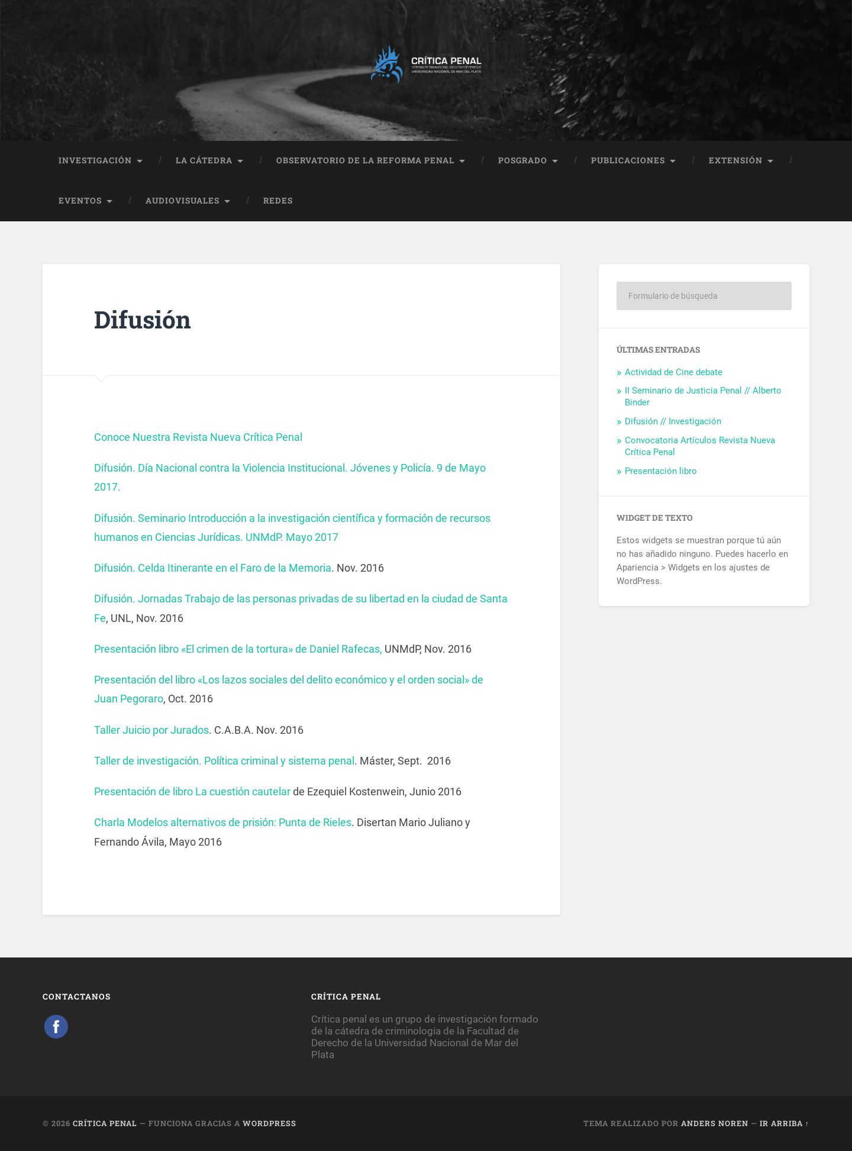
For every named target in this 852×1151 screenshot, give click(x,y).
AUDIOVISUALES (183, 200)
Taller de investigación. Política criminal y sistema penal (224, 761)
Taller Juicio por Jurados (151, 730)
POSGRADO (522, 160)
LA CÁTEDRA (204, 160)
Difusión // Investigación (673, 421)
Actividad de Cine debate (673, 372)
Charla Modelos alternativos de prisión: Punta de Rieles (222, 822)
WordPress (269, 1123)
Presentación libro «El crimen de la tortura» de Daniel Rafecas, (239, 649)
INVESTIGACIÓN (95, 160)
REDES (278, 200)
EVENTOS (80, 200)
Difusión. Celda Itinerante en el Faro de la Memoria (212, 568)
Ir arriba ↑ (784, 1123)
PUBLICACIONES (628, 160)
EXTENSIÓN (736, 160)
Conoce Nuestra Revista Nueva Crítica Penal (198, 437)
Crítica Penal (105, 1123)
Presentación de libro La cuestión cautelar (192, 791)
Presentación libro (661, 471)
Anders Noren (714, 1123)
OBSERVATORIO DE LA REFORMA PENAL (365, 160)
